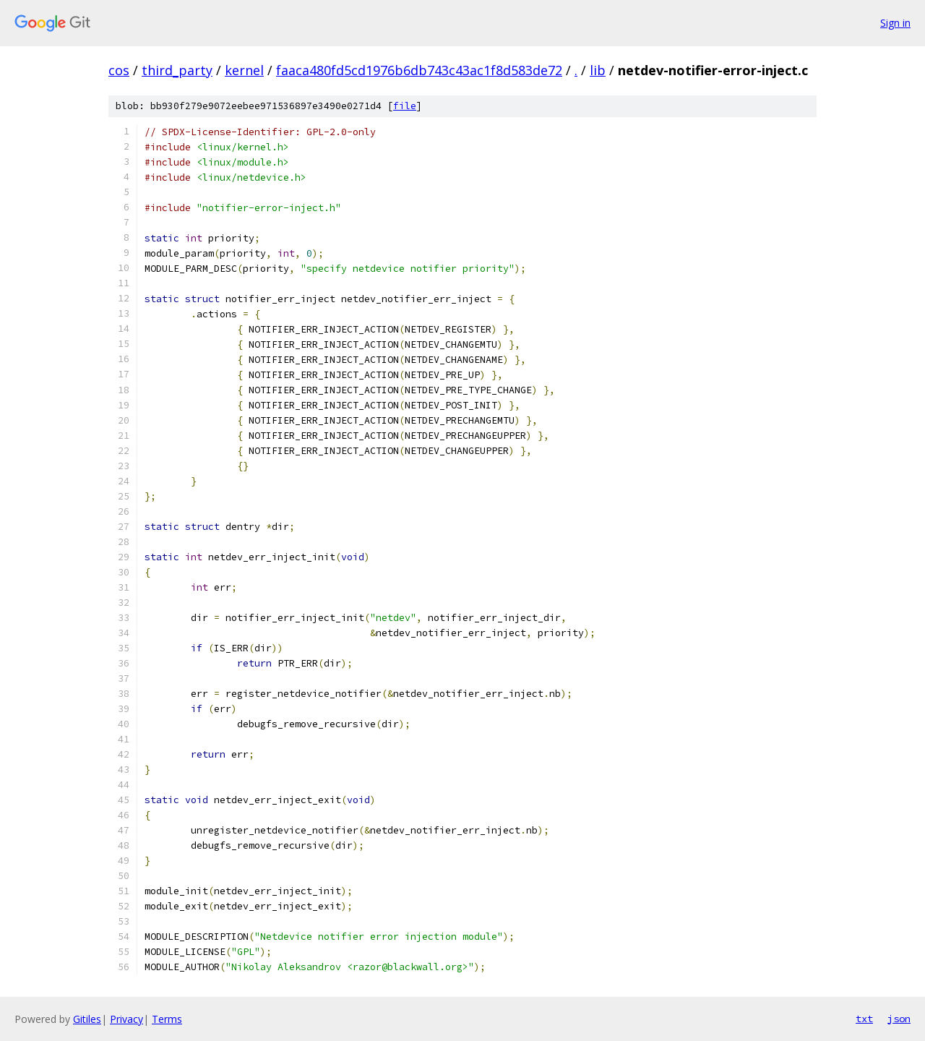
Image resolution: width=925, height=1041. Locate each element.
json (899, 1018)
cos (118, 70)
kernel (244, 70)
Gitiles (87, 1019)
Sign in (895, 23)
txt (864, 1018)
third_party (177, 70)
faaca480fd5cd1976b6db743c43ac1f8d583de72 (419, 70)
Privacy (126, 1019)
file (404, 106)
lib (598, 70)
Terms (167, 1019)
